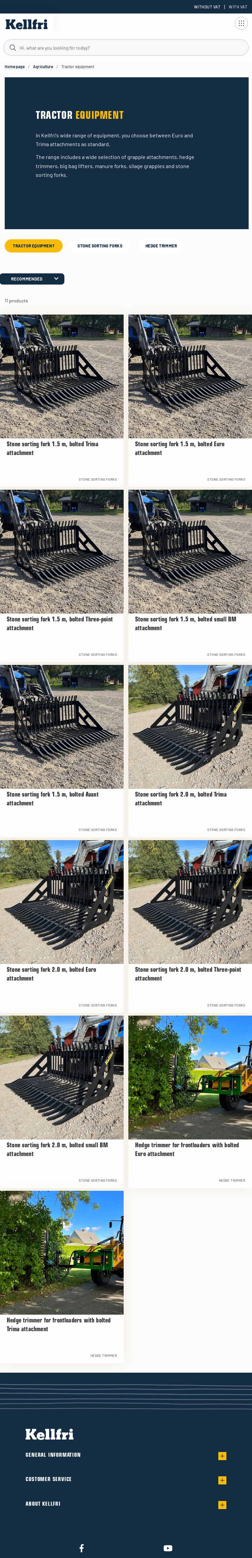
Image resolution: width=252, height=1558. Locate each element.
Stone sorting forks (99, 245)
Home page (15, 66)
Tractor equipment (34, 245)
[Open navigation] (241, 23)
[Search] (126, 47)
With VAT (238, 6)
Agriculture (43, 66)
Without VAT (207, 6)
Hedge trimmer (161, 245)
